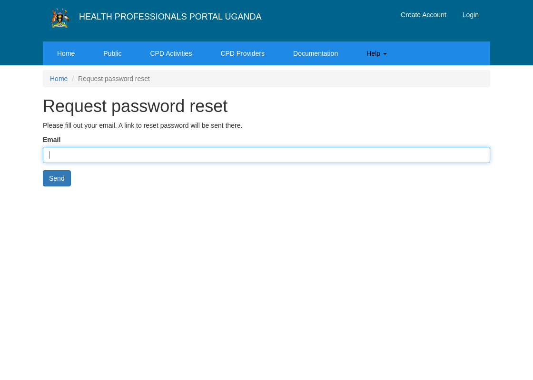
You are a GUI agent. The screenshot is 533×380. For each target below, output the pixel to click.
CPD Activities (171, 53)
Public (112, 53)
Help (376, 53)
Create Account (423, 15)
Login (471, 15)
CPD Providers (242, 53)
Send (57, 178)
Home (66, 53)
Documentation (315, 53)
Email (51, 140)
